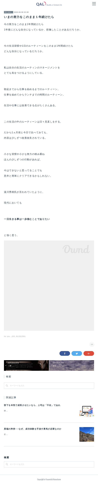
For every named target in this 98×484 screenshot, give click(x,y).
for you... (8, 12)
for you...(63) (9, 336)
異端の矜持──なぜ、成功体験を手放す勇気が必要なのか (32, 429)
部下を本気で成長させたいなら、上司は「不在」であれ (32, 405)
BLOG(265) (21, 336)
